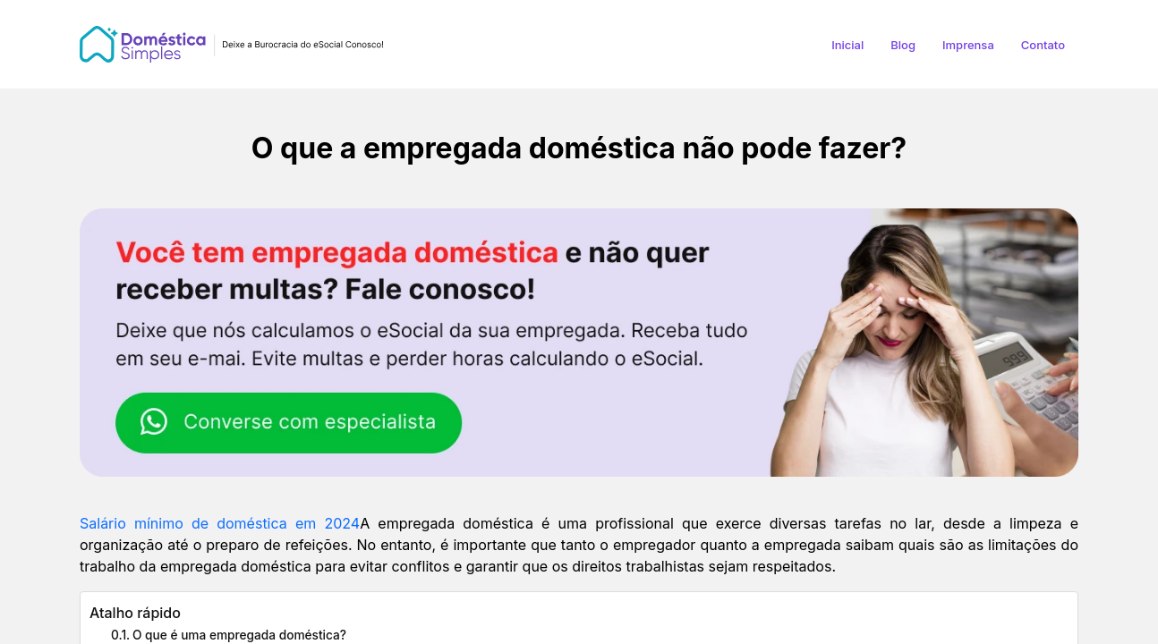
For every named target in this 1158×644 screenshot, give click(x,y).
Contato (1043, 45)
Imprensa (968, 45)
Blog (902, 45)
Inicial (847, 45)
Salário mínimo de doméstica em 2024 (220, 523)
